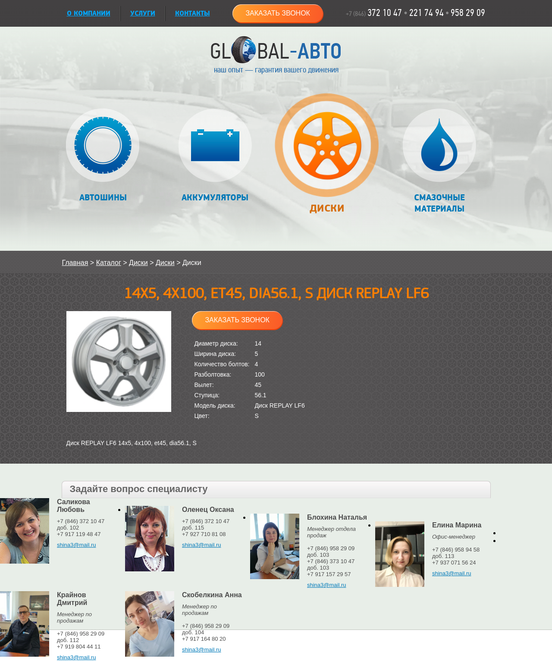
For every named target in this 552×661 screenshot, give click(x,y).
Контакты (192, 13)
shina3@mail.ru (76, 545)
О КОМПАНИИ (88, 13)
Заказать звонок (277, 13)
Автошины (103, 155)
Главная (75, 262)
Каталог (108, 262)
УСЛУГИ (142, 13)
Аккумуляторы (215, 155)
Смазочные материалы (439, 161)
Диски (327, 158)
